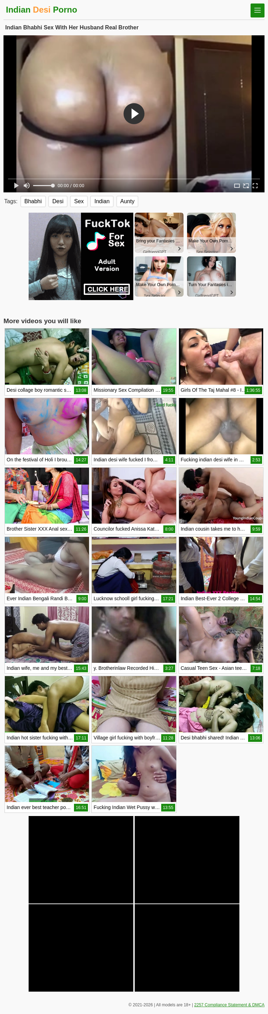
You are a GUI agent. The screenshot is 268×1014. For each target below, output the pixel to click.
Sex (79, 201)
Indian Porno (41, 9)
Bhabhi (33, 201)
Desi (58, 201)
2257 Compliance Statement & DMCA (229, 1004)
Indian (102, 201)
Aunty (127, 201)
